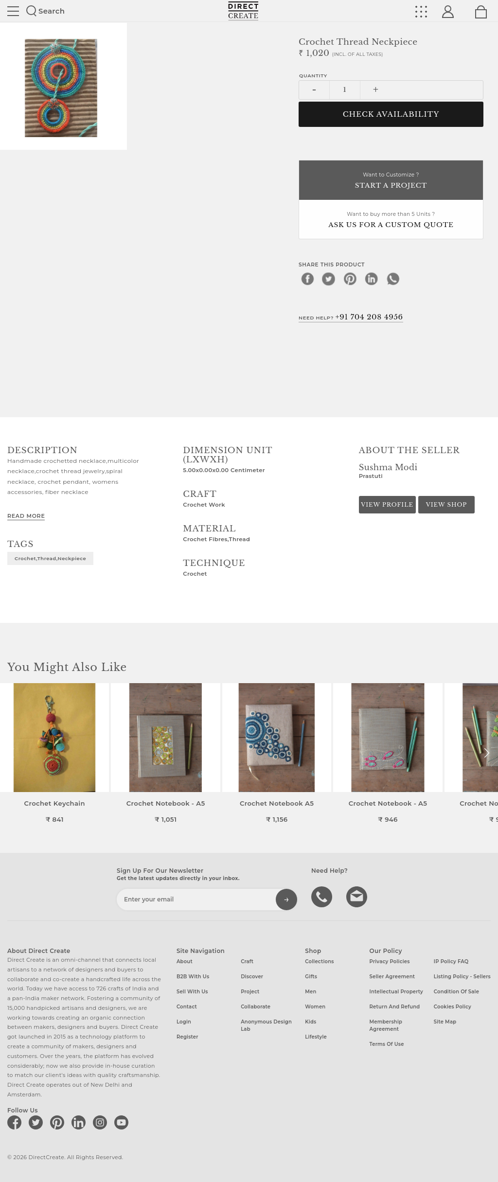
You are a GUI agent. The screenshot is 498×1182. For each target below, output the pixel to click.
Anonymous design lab (266, 1025)
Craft (247, 961)
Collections (319, 961)
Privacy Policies (390, 961)
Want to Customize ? (391, 181)
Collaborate (255, 1007)
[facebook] (307, 278)
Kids (310, 1022)
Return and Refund (395, 1007)
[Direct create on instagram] (101, 1122)
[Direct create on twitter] (37, 1122)
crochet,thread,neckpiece (50, 558)
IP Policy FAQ (451, 961)
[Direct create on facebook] (16, 1122)
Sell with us (192, 991)
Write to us (358, 896)
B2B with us (193, 976)
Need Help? (351, 317)
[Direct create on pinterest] (59, 1122)
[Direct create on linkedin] (80, 1122)
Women (315, 1007)
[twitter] (329, 278)
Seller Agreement (392, 976)
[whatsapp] (393, 278)
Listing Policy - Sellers (462, 976)
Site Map (445, 1022)
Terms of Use (387, 1044)
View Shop (446, 504)
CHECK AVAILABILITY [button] (391, 114)
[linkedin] (371, 278)
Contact (187, 1007)
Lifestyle (316, 1037)
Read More (26, 515)
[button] (486, 753)
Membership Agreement (386, 1025)
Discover (252, 976)
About (185, 961)
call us (323, 896)
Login (184, 1022)
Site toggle (13, 11)
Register (187, 1037)
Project (250, 991)
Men (310, 991)
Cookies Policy (452, 1007)
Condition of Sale (456, 991)
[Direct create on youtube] (123, 1122)
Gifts (311, 976)
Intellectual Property (396, 991)
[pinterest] (350, 278)
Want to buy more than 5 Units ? (391, 220)
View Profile (387, 504)
